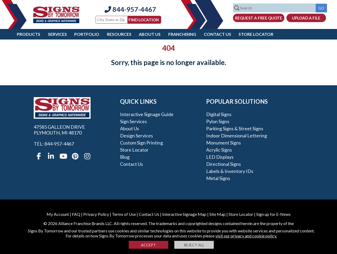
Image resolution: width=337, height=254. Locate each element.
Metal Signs (218, 178)
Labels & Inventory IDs (229, 171)
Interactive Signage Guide (147, 114)
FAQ (76, 214)
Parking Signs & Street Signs (234, 128)
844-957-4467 (130, 9)
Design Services (136, 135)
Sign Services (133, 121)
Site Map (217, 214)
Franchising (182, 34)
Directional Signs (223, 164)
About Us (150, 34)
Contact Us (217, 34)
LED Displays (220, 157)
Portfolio (86, 34)
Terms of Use (124, 214)
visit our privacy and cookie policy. (246, 235)
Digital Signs (218, 114)
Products (28, 34)
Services (57, 34)
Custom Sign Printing (141, 143)
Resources (119, 34)
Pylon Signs (217, 121)
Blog (125, 157)
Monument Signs (223, 143)
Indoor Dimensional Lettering (236, 135)
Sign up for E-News (273, 214)
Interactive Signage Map (184, 214)
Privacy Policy (96, 214)
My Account (58, 214)
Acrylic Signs (219, 150)
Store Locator (256, 34)
